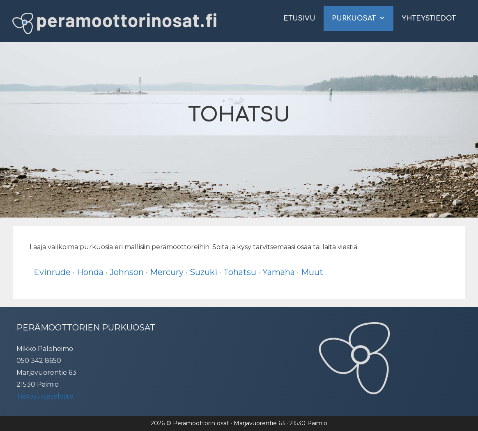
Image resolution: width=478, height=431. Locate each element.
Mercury (167, 272)
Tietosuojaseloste (45, 396)
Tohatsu (239, 272)
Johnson (127, 272)
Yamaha (278, 272)
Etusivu (299, 18)
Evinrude (52, 272)
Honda (90, 272)
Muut (312, 272)
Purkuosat (362, 18)
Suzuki (203, 272)
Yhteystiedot (429, 18)
